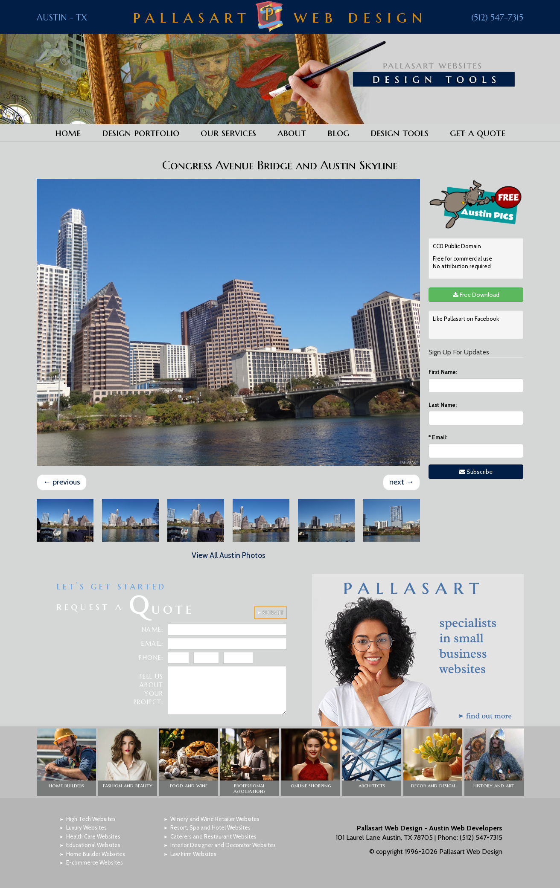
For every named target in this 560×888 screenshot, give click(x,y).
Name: (152, 629)
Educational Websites (93, 845)
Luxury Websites (86, 827)
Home (68, 132)
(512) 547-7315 (497, 17)
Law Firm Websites (193, 853)
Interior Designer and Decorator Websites (223, 845)
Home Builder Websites (95, 853)
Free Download (476, 295)
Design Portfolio (140, 132)
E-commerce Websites (94, 862)
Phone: (151, 658)
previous (61, 482)
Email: (438, 437)
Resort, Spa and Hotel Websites (210, 827)
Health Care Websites (93, 836)
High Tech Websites (91, 818)
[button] (66, 762)
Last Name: (443, 404)
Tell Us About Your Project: (148, 689)
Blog (338, 132)
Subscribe (476, 472)
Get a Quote (477, 132)
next (401, 482)
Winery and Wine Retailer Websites (215, 818)
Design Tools (399, 132)
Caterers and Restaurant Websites (213, 836)
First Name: (443, 372)
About (291, 132)
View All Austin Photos (228, 555)
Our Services (228, 132)
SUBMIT (273, 612)
